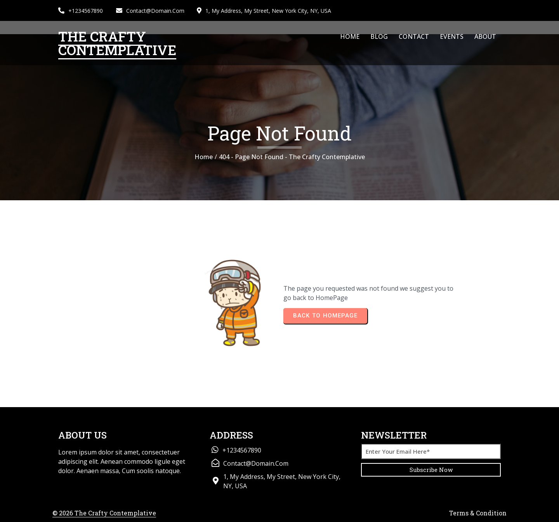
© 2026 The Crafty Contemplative (104, 513)
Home (203, 157)
